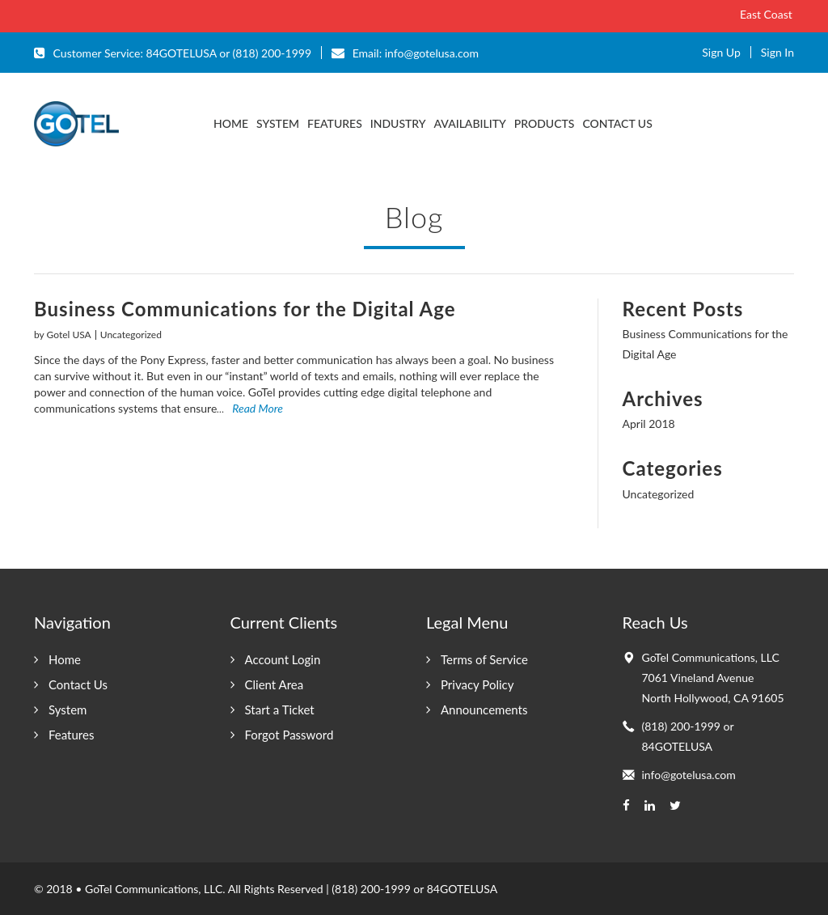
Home (65, 659)
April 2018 (649, 423)
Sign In (777, 52)
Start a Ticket (280, 709)
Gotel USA (69, 334)
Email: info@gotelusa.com (405, 52)
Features (334, 123)
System (277, 123)
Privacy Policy (477, 684)
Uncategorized (131, 334)
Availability (470, 123)
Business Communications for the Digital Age (245, 308)
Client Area (274, 684)
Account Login (283, 659)
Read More (250, 408)
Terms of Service (484, 659)
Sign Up (721, 52)
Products (544, 123)
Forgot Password (289, 734)
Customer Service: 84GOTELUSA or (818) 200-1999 (172, 52)
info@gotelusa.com (689, 775)
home (230, 123)
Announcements (484, 709)
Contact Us (617, 123)
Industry (398, 123)
